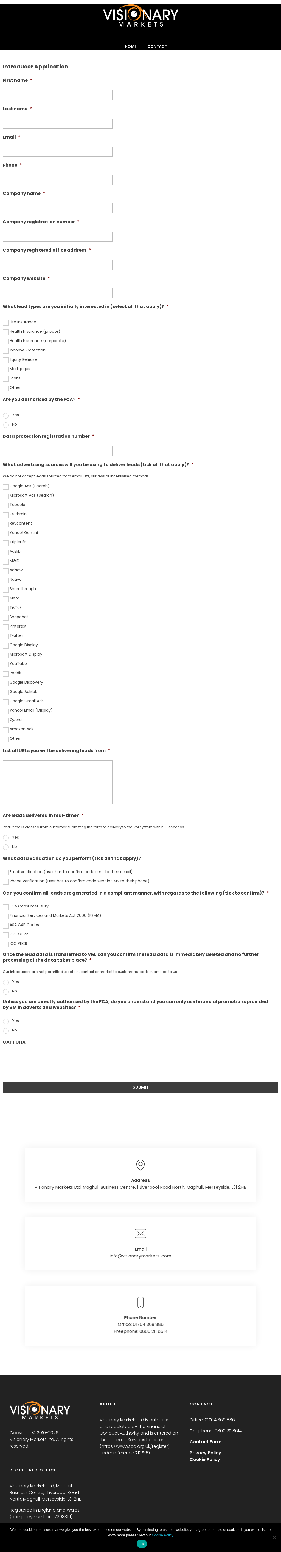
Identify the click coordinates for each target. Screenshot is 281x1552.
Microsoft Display (26, 654)
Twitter (16, 635)
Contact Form (205, 1442)
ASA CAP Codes (24, 925)
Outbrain (18, 514)
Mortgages (20, 369)
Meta (14, 598)
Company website (26, 279)
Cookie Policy (162, 1535)
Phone (12, 165)
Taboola (17, 504)
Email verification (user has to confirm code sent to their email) (71, 871)
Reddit (16, 673)
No (14, 424)
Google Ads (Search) (30, 486)
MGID (14, 560)
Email (12, 137)
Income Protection (28, 350)
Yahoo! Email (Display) (31, 710)
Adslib (15, 551)
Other (15, 387)
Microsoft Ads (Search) (32, 495)
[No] (274, 1537)
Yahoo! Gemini (24, 532)
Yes (15, 415)
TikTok (16, 607)
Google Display (24, 645)
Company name (24, 194)
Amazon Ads (21, 729)
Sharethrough (23, 588)
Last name (17, 109)
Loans (15, 378)
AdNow (16, 570)
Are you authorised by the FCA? (41, 400)
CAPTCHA (14, 1042)
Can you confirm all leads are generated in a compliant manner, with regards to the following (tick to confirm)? (136, 893)
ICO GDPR (19, 934)
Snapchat (19, 617)
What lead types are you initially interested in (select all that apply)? (86, 307)
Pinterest (18, 626)
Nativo (16, 579)
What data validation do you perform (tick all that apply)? (72, 859)
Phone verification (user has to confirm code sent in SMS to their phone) (80, 881)
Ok (141, 1544)
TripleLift (18, 542)
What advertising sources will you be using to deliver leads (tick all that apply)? (98, 465)
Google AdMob (24, 691)
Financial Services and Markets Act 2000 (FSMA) (55, 915)
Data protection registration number (48, 436)
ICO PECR (18, 943)
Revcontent (21, 523)
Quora (16, 719)
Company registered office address (47, 250)
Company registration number (41, 222)
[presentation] (44, 1062)
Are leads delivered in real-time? (43, 816)
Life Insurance (23, 322)
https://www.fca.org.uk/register (135, 1446)
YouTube (18, 663)
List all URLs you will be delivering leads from (56, 751)
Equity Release (23, 359)
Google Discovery (26, 682)
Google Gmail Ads (27, 701)
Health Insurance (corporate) (38, 340)
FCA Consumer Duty (29, 906)
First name (17, 81)
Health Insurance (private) (35, 331)
